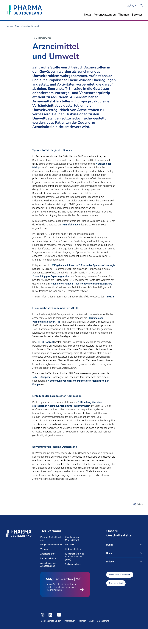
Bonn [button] (109, 553)
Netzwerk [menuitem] (69, 544)
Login (133, 5)
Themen (123, 15)
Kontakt (82, 621)
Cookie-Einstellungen (51, 621)
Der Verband (50, 531)
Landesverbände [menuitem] (48, 558)
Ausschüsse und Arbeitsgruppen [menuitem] (48, 564)
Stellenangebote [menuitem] (73, 564)
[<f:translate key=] (141, 5)
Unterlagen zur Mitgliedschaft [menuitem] (72, 538)
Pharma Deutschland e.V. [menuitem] (50, 538)
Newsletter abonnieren (119, 574)
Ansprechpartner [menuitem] (48, 553)
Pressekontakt (116, 583)
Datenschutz (103, 621)
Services (137, 15)
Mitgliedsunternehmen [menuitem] (51, 544)
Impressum (69, 621)
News (87, 15)
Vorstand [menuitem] (44, 549)
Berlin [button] (109, 544)
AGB (91, 621)
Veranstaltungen (105, 15)
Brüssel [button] (110, 561)
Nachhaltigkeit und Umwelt (27, 26)
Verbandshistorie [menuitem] (73, 549)
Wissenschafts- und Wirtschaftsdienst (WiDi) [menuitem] (74, 556)
